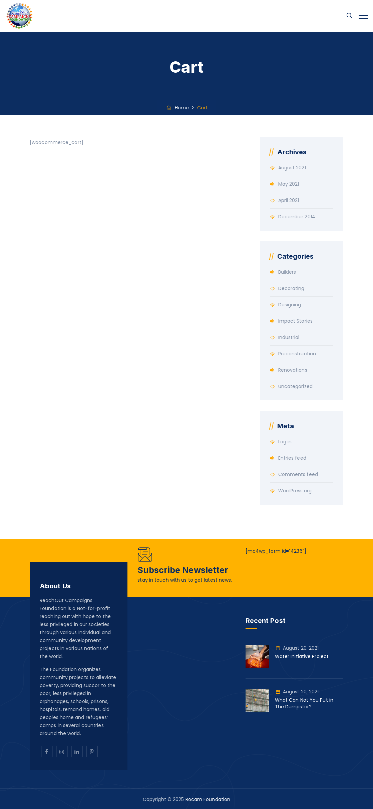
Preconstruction (297, 353)
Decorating (291, 288)
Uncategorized (295, 386)
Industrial (289, 337)
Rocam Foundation (208, 799)
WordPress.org (295, 490)
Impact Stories (295, 321)
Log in (285, 441)
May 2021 (288, 184)
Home (177, 107)
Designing (289, 304)
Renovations (292, 370)
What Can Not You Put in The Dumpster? (304, 703)
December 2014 (296, 216)
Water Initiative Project (302, 656)
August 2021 (292, 167)
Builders (287, 272)
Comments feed (298, 474)
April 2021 (288, 200)
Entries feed (292, 458)
